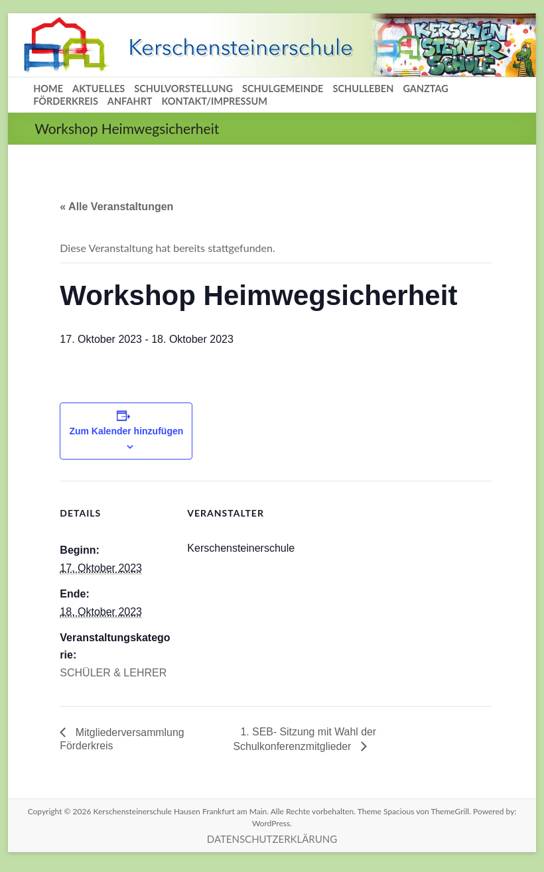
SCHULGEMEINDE (282, 88)
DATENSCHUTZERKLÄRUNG (272, 839)
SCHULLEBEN (362, 88)
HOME (48, 88)
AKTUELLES (98, 88)
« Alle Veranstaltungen (116, 206)
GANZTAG (425, 88)
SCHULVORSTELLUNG (183, 88)
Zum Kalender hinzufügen (126, 431)
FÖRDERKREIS (65, 101)
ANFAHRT (130, 101)
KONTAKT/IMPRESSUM (214, 101)
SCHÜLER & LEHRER (113, 672)
